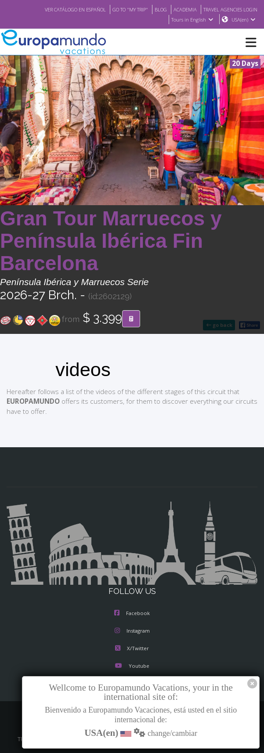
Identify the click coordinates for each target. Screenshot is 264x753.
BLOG (152, 9)
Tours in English (191, 19)
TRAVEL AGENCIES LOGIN (227, 9)
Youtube (132, 666)
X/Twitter (132, 649)
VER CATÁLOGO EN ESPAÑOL (58, 9)
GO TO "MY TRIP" (118, 9)
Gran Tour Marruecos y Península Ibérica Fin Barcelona (111, 241)
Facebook (132, 613)
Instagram (132, 631)
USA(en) (243, 19)
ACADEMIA (177, 9)
